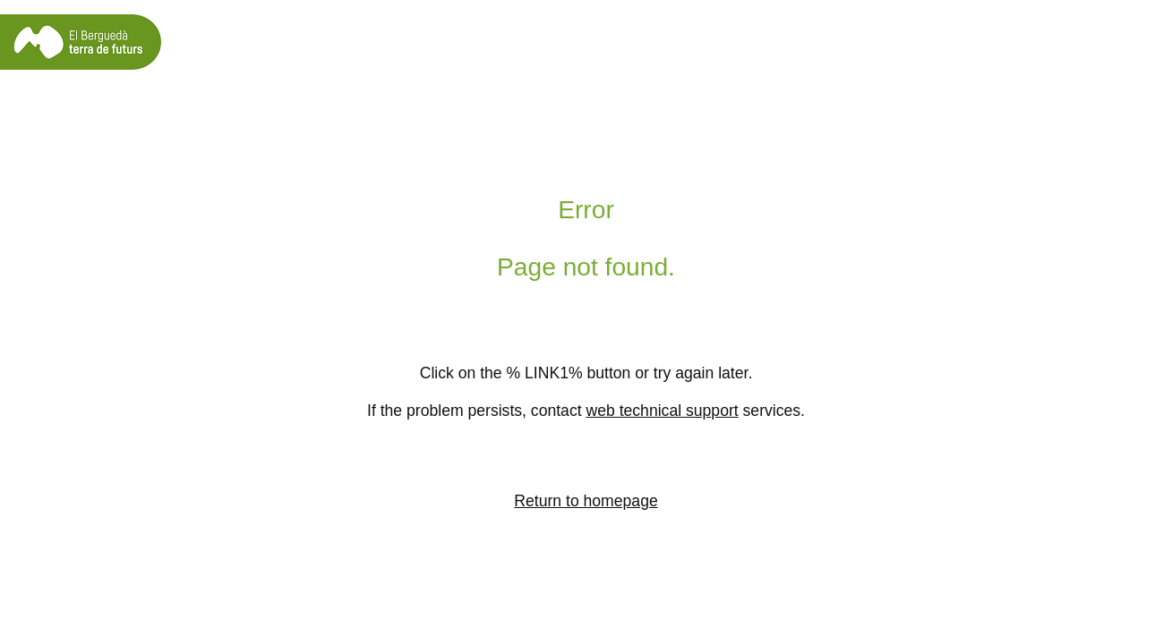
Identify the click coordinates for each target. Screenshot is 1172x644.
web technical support (662, 410)
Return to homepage (585, 501)
